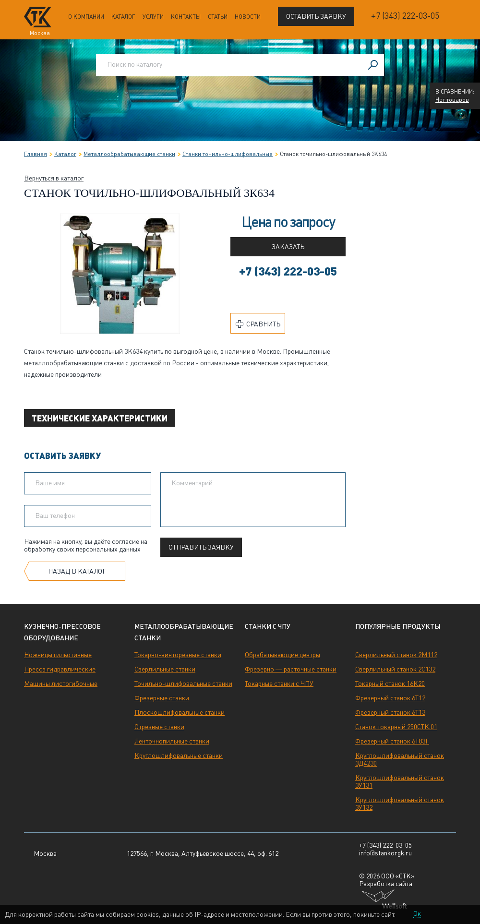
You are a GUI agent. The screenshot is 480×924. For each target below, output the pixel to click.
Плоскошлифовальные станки (179, 712)
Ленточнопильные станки (171, 741)
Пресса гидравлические (60, 669)
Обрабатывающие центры (282, 655)
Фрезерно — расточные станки (290, 669)
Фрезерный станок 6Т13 (390, 712)
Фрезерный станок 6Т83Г (392, 741)
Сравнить (258, 324)
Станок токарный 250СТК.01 (396, 727)
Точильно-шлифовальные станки (183, 683)
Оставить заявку (316, 16)
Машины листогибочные (60, 683)
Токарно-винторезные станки (177, 655)
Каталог (123, 16)
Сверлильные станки (164, 669)
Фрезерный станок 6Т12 (390, 698)
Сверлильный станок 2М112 (396, 655)
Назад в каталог (77, 571)
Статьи (218, 16)
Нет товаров (452, 99)
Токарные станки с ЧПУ (279, 683)
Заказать (288, 247)
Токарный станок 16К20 (390, 683)
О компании (86, 16)
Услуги (153, 16)
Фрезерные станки (161, 698)
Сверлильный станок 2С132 (395, 669)
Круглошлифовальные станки (178, 755)
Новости (248, 16)
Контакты (186, 16)
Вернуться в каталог (54, 178)
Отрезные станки (159, 727)
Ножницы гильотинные (58, 655)
